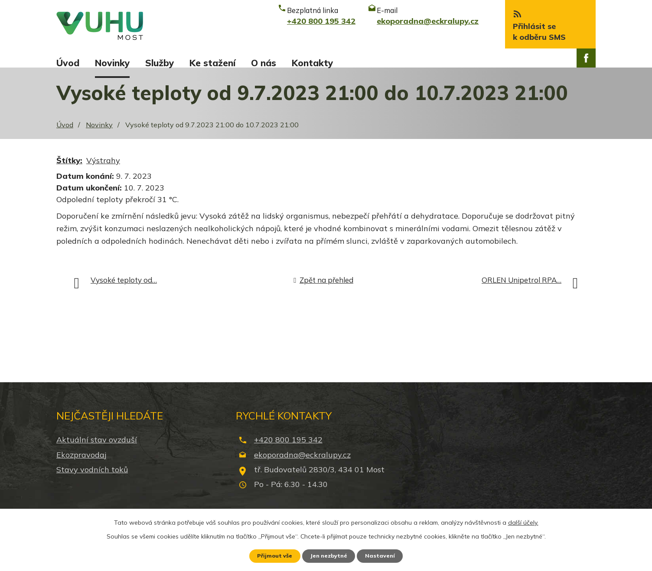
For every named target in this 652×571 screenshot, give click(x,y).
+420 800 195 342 (288, 450)
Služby (159, 62)
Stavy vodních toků (92, 479)
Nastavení (387, 555)
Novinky (112, 62)
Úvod (67, 62)
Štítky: (69, 170)
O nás (263, 62)
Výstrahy (103, 170)
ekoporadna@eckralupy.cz (302, 464)
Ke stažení (212, 62)
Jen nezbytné (330, 555)
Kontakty (312, 62)
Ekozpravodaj (81, 464)
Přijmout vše (269, 555)
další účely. (523, 520)
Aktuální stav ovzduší (96, 450)
